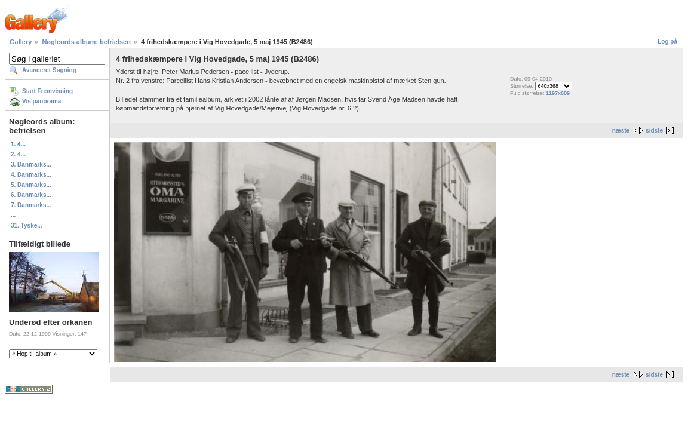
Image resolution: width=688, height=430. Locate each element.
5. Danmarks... (31, 185)
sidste (654, 130)
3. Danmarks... (31, 164)
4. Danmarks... (31, 174)
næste (620, 130)
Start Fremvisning (47, 91)
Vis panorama (41, 101)
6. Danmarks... (31, 195)
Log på (667, 41)
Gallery (21, 41)
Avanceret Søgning (49, 70)
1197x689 (558, 93)
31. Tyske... (26, 225)
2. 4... (18, 154)
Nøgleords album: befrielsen (86, 41)
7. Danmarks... (31, 205)
